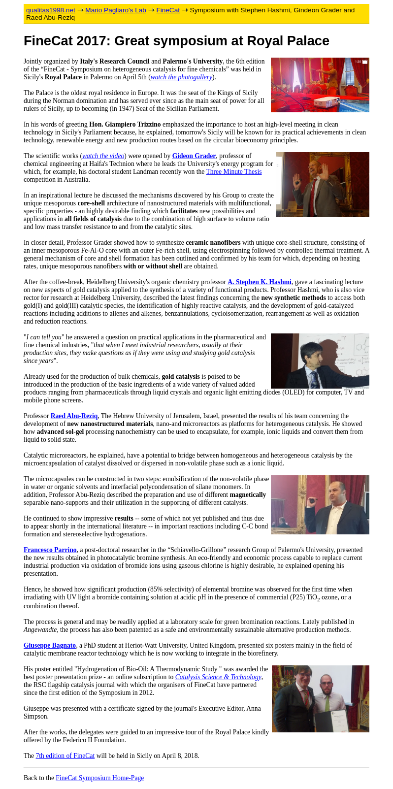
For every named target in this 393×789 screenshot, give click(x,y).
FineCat (168, 10)
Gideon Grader (194, 156)
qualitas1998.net (50, 10)
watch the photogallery (181, 77)
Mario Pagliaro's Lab (115, 10)
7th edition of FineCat (65, 755)
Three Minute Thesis (234, 171)
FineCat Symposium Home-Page (100, 778)
